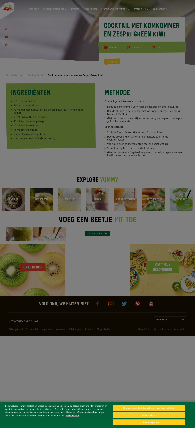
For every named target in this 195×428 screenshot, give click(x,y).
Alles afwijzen (149, 415)
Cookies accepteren (149, 422)
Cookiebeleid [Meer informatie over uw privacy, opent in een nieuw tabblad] (72, 415)
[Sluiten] (191, 414)
